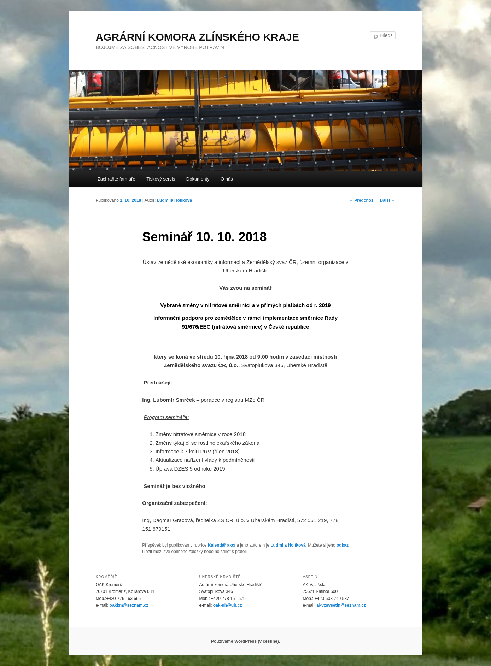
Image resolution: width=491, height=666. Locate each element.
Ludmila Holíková (174, 200)
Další (387, 200)
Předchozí (362, 200)
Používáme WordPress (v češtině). (245, 641)
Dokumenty (198, 179)
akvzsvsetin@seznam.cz (341, 605)
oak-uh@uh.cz (227, 605)
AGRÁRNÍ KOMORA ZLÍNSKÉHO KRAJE (197, 37)
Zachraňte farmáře (116, 179)
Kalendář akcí (221, 545)
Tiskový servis (160, 179)
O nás (227, 179)
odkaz (343, 545)
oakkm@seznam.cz (129, 605)
